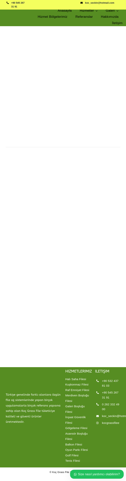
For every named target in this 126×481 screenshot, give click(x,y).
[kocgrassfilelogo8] (18, 13)
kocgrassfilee (110, 422)
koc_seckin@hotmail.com (99, 3)
